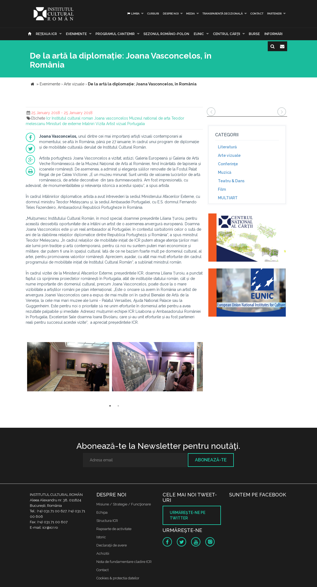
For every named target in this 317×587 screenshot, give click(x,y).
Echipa (102, 512)
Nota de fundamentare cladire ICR (124, 562)
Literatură (227, 147)
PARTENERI (274, 13)
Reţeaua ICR (46, 34)
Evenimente (76, 34)
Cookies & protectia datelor (117, 578)
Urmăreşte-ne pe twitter (187, 515)
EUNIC (199, 34)
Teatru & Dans (231, 181)
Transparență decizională (222, 13)
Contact (256, 13)
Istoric (101, 537)
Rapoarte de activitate (113, 529)
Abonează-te (211, 459)
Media (190, 13)
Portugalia (136, 124)
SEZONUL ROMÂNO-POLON (166, 34)
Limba (133, 13)
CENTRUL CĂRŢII (226, 34)
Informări (273, 34)
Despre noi (171, 13)
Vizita (100, 124)
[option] (68, 367)
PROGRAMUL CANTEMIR (115, 34)
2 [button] (118, 406)
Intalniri (88, 124)
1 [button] (110, 406)
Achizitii (102, 553)
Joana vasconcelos (111, 118)
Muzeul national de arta (149, 118)
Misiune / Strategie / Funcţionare (123, 504)
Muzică (224, 172)
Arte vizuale (229, 155)
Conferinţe (228, 164)
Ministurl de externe (63, 124)
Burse (254, 34)
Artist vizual (116, 124)
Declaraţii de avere (111, 545)
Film (222, 189)
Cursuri (153, 13)
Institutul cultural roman (72, 118)
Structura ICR (107, 521)
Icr (48, 118)
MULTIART (228, 198)
